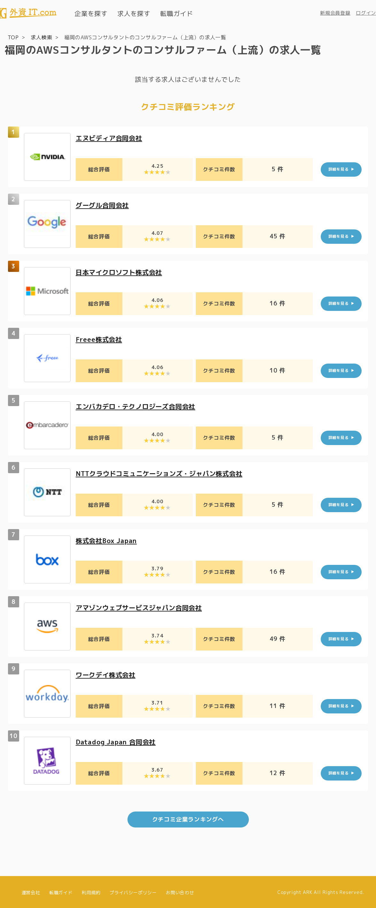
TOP (13, 37)
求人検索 (41, 37)
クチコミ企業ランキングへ (188, 818)
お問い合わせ (180, 891)
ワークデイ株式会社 (108, 674)
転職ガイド (176, 13)
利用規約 (91, 891)
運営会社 (30, 891)
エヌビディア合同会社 (112, 137)
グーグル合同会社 (105, 204)
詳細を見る (338, 169)
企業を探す (91, 13)
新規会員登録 (335, 13)
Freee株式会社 (101, 338)
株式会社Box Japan (109, 540)
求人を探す (133, 13)
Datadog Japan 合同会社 (119, 741)
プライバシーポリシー (133, 891)
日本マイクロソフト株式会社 (123, 271)
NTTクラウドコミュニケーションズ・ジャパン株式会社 (167, 473)
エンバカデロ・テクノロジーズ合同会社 (141, 406)
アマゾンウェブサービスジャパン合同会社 (145, 607)
